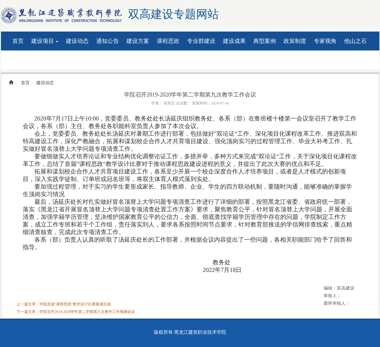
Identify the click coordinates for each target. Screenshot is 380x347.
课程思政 (168, 41)
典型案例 (264, 41)
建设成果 (234, 41)
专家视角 (325, 41)
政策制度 (295, 41)
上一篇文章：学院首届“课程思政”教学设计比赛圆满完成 (64, 304)
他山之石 (355, 41)
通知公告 (107, 41)
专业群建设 (201, 41)
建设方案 (137, 41)
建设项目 (45, 41)
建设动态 (77, 41)
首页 (18, 41)
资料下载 (23, 60)
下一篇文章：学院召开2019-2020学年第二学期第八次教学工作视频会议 (76, 311)
